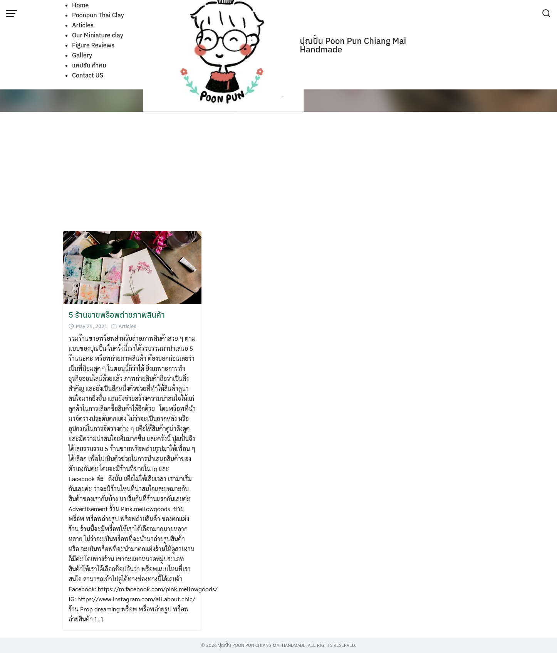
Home (80, 5)
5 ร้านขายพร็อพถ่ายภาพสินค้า (117, 315)
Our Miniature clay (97, 35)
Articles (83, 25)
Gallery (82, 55)
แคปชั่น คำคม (89, 65)
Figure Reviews (93, 45)
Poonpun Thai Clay (98, 15)
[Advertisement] (278, 173)
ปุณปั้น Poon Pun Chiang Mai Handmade (353, 45)
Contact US (87, 75)
